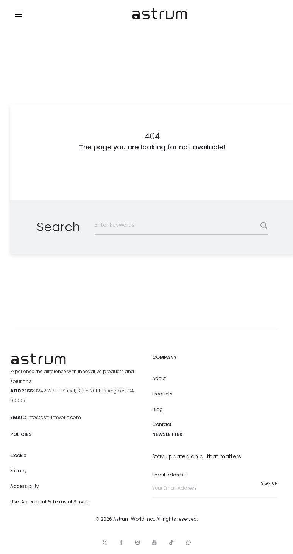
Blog (157, 409)
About (159, 378)
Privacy (18, 470)
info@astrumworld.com (54, 417)
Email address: (214, 485)
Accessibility (24, 486)
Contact (161, 424)
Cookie (18, 455)
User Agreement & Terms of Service (50, 501)
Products (162, 394)
